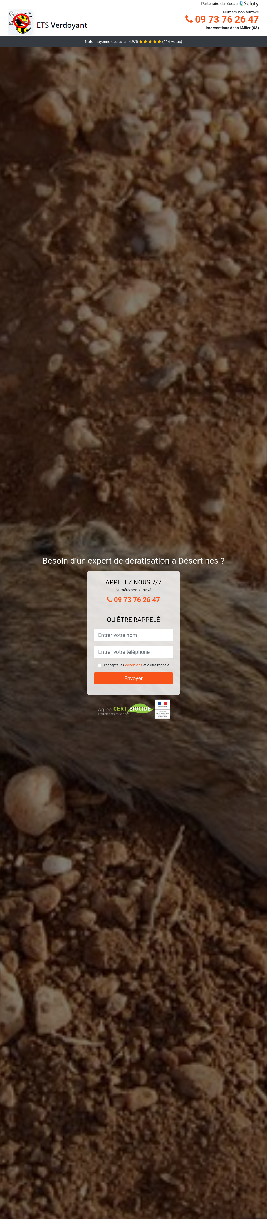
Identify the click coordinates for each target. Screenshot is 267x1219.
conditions (133, 665)
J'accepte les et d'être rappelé (136, 665)
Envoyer (133, 678)
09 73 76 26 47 (222, 19)
